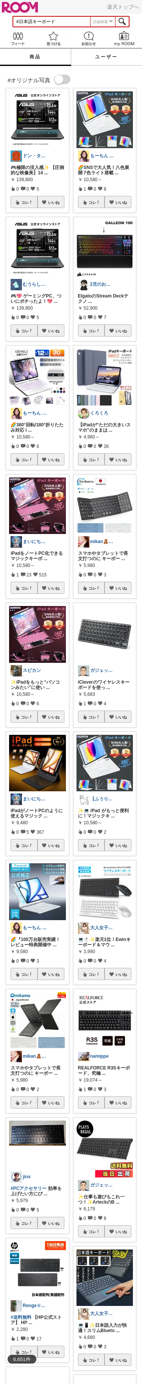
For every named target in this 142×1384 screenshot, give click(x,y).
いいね (53, 202)
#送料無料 (21, 1317)
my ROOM (124, 38)
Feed (18, 38)
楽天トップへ (123, 7)
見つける (53, 38)
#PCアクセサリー (29, 1188)
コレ (27, 202)
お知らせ (89, 38)
